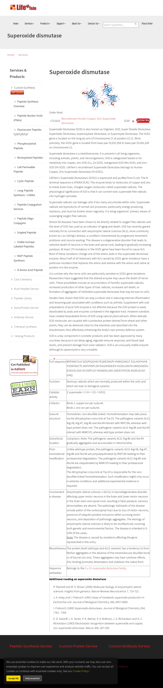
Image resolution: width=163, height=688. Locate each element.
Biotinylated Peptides (30, 157)
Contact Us (94, 23)
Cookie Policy (80, 671)
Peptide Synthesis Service (31, 646)
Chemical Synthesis (25, 326)
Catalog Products (24, 336)
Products (45, 23)
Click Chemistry (23, 279)
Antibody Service (24, 317)
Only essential (32, 678)
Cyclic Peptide (25, 181)
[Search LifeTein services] (121, 25)
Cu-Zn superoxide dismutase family (105, 568)
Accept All (13, 678)
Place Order (147, 23)
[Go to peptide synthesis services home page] (23, 8)
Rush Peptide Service (26, 289)
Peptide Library (23, 298)
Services (29, 23)
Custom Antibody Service (129, 646)
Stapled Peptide (26, 232)
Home (15, 23)
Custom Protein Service (78, 646)
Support (61, 23)
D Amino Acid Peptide (30, 270)
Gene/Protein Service (26, 307)
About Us (77, 23)
